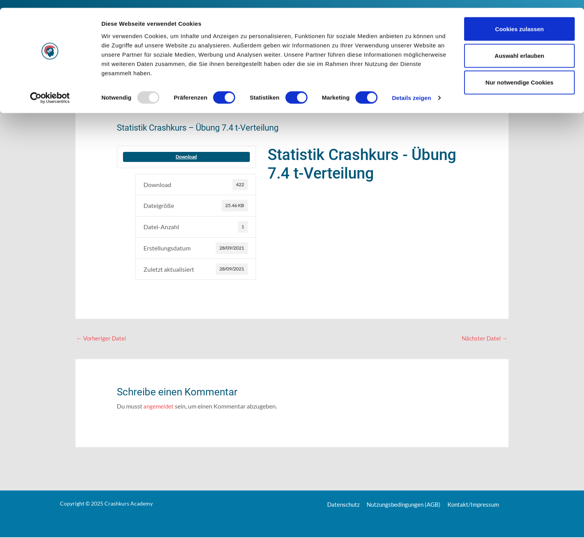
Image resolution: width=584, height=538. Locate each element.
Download (186, 157)
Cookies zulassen (519, 21)
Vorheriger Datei (102, 338)
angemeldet (159, 406)
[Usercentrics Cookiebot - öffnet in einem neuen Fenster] (50, 90)
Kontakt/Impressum (476, 505)
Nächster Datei (484, 338)
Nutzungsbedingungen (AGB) (403, 505)
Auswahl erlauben (519, 47)
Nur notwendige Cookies (519, 75)
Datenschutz (341, 505)
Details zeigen (411, 90)
